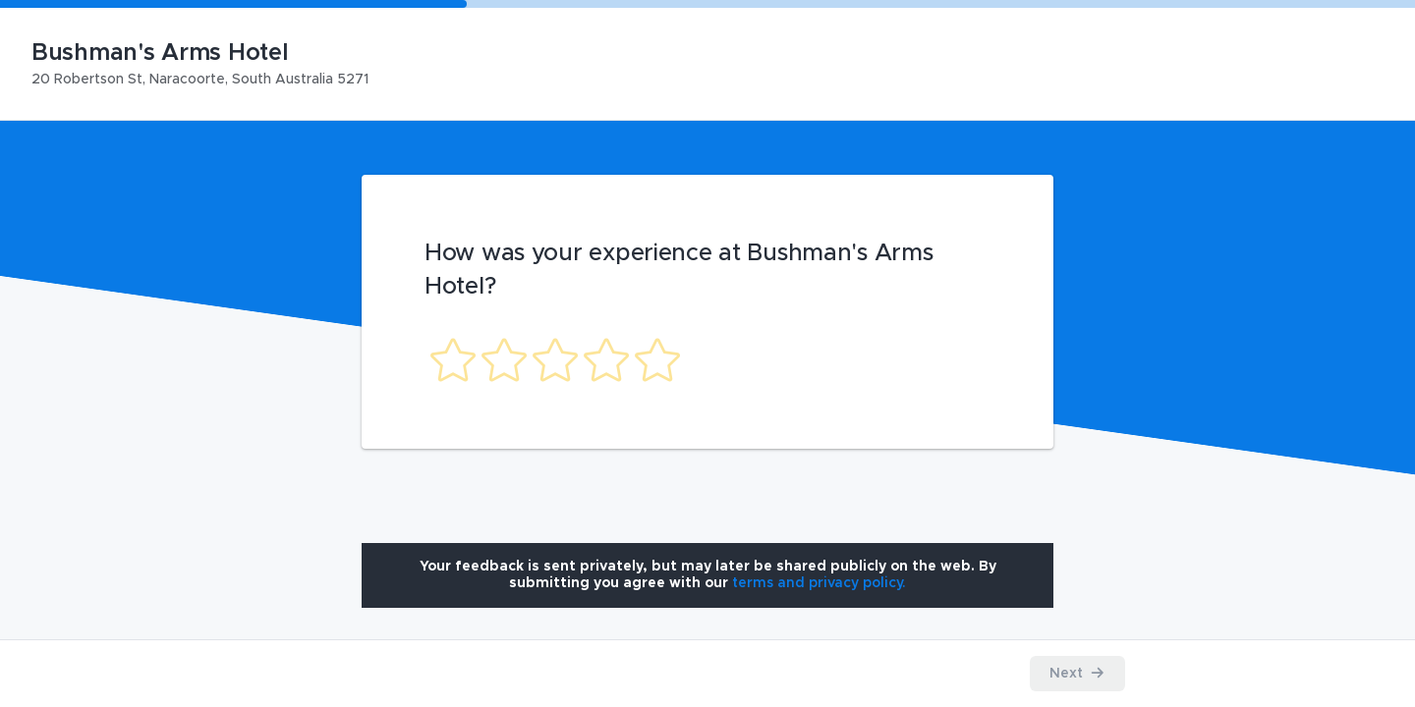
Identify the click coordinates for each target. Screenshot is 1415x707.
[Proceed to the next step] (1078, 673)
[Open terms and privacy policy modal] (819, 583)
